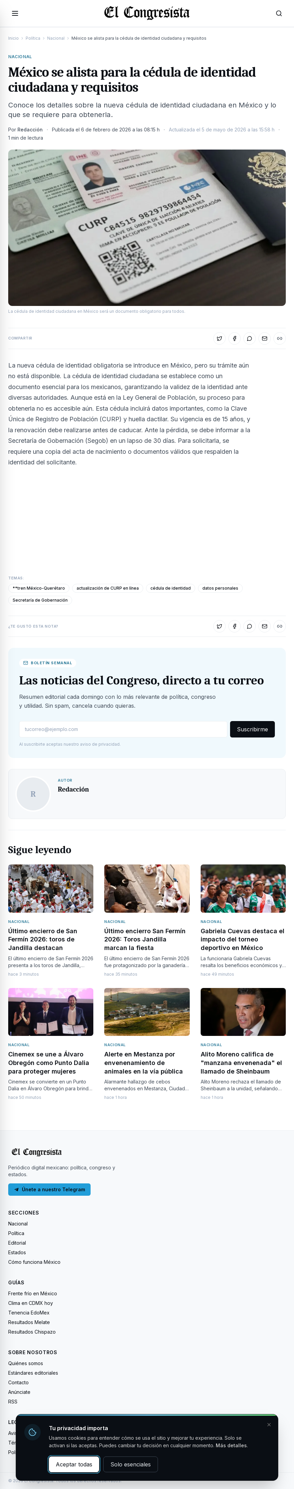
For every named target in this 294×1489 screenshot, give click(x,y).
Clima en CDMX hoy (30, 1303)
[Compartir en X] (219, 338)
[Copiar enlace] (279, 338)
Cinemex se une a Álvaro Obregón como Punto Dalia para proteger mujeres (48, 1063)
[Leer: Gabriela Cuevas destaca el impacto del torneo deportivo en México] (243, 888)
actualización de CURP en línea (108, 588)
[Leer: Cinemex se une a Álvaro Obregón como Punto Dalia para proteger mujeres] (50, 1012)
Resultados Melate (29, 1322)
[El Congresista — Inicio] (147, 12)
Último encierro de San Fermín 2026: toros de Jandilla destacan (42, 939)
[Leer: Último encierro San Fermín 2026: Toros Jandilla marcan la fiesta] (146, 888)
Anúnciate (19, 1392)
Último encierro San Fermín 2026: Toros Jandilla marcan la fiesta (145, 939)
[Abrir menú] (15, 13)
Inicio (13, 38)
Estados (17, 1252)
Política (33, 38)
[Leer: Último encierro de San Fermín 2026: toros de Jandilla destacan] (50, 888)
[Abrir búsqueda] (279, 13)
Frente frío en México (32, 1293)
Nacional (56, 38)
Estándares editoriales (33, 1373)
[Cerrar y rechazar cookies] (269, 1424)
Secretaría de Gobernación (40, 600)
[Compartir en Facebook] (234, 338)
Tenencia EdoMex (29, 1312)
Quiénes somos (25, 1363)
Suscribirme (252, 729)
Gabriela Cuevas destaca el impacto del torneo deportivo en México (242, 939)
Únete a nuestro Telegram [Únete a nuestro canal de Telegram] (49, 1189)
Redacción (30, 129)
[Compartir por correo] (264, 338)
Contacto (18, 1382)
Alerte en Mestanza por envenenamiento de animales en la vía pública (143, 1063)
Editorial (17, 1243)
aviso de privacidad (100, 744)
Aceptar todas (74, 1464)
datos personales (220, 588)
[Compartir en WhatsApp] (249, 338)
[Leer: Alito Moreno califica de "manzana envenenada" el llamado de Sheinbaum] (243, 1012)
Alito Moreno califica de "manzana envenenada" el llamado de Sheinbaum (241, 1063)
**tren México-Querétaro (39, 588)
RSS (12, 1401)
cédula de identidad (170, 588)
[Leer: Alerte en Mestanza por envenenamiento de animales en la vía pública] (146, 1012)
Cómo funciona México (34, 1262)
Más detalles (231, 1445)
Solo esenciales (130, 1464)
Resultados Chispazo (32, 1332)
